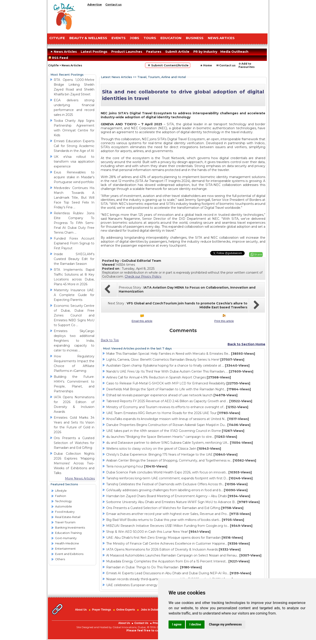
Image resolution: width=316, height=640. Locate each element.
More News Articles (80, 478)
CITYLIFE (57, 38)
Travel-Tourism (65, 522)
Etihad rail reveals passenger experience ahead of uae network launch (171, 395)
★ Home (206, 65)
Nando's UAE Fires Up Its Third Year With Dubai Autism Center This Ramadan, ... (179, 371)
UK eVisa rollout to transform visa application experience (74, 161)
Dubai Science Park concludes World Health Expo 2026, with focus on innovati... (179, 472)
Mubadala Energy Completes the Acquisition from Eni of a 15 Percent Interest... (178, 561)
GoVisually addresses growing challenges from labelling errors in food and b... (177, 490)
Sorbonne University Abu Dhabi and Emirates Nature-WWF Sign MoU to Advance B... (183, 502)
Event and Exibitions (69, 554)
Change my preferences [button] (225, 624)
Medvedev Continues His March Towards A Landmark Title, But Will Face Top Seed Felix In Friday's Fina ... (74, 197)
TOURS (150, 38)
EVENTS (118, 38)
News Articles (63, 52)
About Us (81, 609)
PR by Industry (205, 52)
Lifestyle (61, 490)
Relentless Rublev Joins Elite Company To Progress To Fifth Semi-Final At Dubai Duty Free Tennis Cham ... (74, 223)
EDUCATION (170, 38)
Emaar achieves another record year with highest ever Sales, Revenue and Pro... (178, 514)
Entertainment (65, 548)
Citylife (53, 65)
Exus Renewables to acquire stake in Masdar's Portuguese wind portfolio (74, 177)
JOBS (134, 38)
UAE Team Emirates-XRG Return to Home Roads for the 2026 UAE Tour (173, 413)
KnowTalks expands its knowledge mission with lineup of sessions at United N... (177, 419)
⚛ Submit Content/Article (167, 65)
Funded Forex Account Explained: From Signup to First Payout (74, 243)
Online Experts (125, 609)
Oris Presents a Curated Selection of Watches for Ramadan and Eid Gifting (74, 443)
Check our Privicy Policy (143, 276)
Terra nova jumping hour (136, 466)
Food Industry (65, 511)
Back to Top (110, 340)
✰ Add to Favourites (247, 65)
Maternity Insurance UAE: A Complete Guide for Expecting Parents (74, 295)
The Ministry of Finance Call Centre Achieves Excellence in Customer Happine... (178, 543)
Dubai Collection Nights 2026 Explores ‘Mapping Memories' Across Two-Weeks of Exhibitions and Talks (74, 463)
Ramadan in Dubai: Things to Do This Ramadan (154, 567)
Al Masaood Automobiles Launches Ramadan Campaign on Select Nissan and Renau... (183, 555)
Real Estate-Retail (67, 517)
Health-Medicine (67, 543)
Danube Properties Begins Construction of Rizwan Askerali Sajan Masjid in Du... (178, 425)
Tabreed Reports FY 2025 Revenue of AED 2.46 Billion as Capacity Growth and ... (179, 401)
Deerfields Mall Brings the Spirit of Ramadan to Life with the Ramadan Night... (178, 389)
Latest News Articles (116, 77)
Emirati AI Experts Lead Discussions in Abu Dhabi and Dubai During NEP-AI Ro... (178, 573)
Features (153, 52)
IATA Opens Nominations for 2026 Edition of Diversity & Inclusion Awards (173, 549)
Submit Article (177, 52)
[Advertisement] (177, 19)
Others (60, 559)
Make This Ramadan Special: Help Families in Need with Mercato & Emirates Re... (180, 354)
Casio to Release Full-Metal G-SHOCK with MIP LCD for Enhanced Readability (178, 383)
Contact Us (141, 623)
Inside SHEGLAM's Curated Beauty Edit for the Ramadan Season (74, 259)
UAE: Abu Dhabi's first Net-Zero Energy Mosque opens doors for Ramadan (174, 538)
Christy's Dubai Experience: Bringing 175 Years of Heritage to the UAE (171, 454)
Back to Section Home (246, 344)
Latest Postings (94, 52)
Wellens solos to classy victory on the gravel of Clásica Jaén (163, 449)
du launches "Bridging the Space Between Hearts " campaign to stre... (171, 437)
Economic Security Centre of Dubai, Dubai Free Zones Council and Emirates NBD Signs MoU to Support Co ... (74, 315)
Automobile (63, 506)
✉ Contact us (225, 65)
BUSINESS (194, 38)
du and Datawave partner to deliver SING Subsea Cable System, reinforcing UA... (179, 443)
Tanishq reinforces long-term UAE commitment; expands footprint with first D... (179, 478)
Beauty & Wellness (88, 38)
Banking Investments (70, 527)
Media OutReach (234, 52)
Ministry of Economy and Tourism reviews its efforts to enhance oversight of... (177, 407)
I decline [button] (195, 624)
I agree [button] (176, 624)
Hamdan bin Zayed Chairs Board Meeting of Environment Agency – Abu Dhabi (178, 496)
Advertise (94, 4)
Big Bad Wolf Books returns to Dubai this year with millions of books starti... (175, 520)
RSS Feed (59, 58)
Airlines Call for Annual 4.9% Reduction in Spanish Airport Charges (168, 377)
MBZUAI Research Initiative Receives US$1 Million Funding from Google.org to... (179, 526)
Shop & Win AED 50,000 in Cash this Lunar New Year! (158, 532)
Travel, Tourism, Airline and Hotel (161, 77)
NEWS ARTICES (221, 38)
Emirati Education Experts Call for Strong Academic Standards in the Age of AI (74, 146)
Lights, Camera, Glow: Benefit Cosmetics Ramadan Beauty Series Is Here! (175, 360)
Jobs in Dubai (149, 609)
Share (258, 254)
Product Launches (126, 52)
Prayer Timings (101, 609)
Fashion (60, 496)
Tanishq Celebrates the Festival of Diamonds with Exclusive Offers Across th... (177, 484)
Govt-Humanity (66, 538)
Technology (63, 501)
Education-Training (68, 533)
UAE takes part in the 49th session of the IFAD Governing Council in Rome (175, 431)
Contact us (113, 4)
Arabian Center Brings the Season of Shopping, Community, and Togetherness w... (181, 460)
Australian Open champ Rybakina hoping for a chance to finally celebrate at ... (178, 365)
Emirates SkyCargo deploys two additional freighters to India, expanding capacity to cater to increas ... (74, 340)
